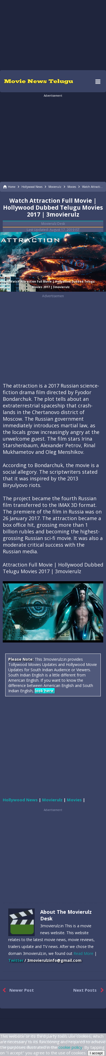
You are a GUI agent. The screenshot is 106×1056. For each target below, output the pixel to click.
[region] (53, 34)
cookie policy (70, 1047)
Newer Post (17, 990)
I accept (96, 1053)
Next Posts (89, 990)
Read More (83, 953)
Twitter (15, 960)
